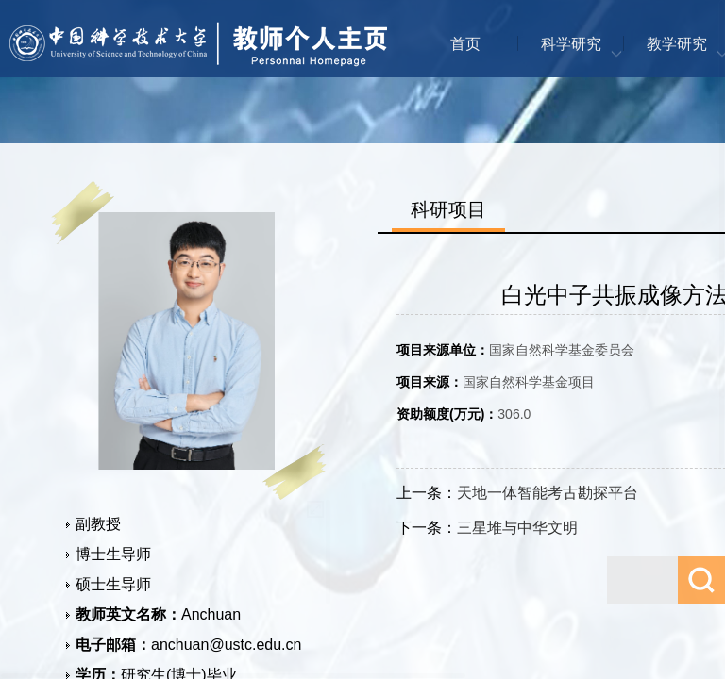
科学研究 (571, 44)
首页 (465, 44)
